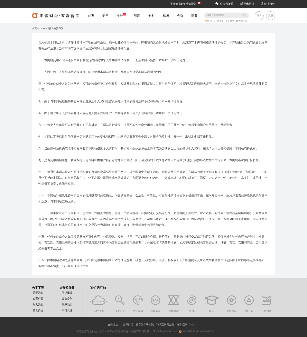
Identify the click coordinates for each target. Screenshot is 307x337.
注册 (270, 15)
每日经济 (182, 324)
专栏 (151, 15)
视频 (166, 15)
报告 (121, 15)
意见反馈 (38, 310)
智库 (137, 15)
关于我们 (38, 292)
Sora (213, 21)
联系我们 (67, 304)
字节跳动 (230, 21)
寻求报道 (247, 3)
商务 (194, 15)
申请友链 (67, 310)
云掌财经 (128, 324)
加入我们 (38, 304)
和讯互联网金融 (165, 324)
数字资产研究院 (145, 324)
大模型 (220, 21)
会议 (180, 15)
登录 (259, 15)
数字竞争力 (241, 21)
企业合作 (268, 3)
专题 (105, 15)
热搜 (207, 21)
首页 (91, 15)
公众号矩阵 (224, 3)
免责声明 (38, 298)
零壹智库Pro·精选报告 (183, 3)
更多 (193, 325)
